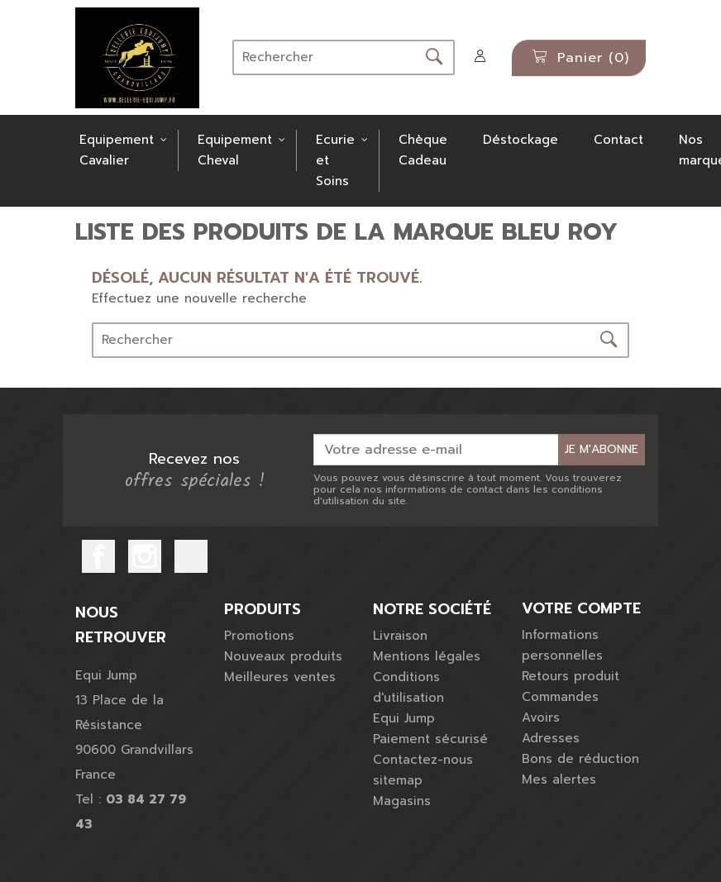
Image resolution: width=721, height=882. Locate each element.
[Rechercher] (324, 57)
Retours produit (570, 676)
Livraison (400, 636)
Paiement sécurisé (430, 739)
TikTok (191, 556)
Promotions (259, 636)
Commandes (560, 697)
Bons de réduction (580, 759)
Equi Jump (404, 718)
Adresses (551, 738)
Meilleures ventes (280, 677)
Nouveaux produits (283, 656)
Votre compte (581, 609)
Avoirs (541, 717)
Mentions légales (426, 656)
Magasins (402, 801)
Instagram (144, 556)
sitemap (398, 780)
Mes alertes (559, 779)
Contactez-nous (423, 760)
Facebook (98, 556)
